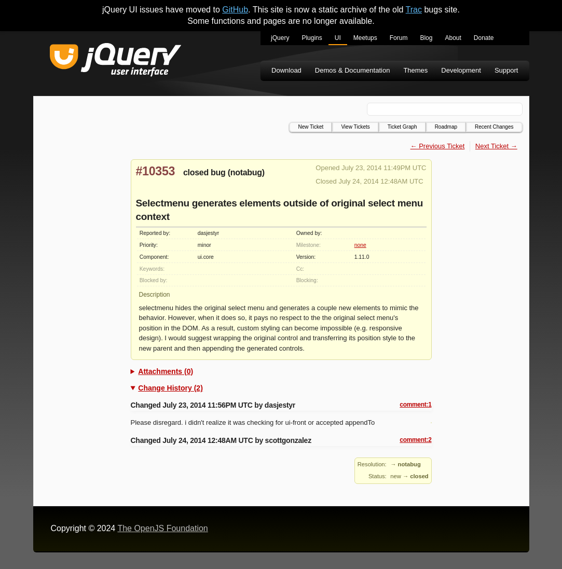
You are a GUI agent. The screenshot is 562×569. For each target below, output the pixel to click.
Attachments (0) (165, 371)
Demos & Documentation (352, 70)
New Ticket (310, 127)
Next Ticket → (496, 146)
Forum (399, 37)
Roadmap (446, 127)
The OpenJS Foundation (162, 528)
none (360, 245)
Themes (415, 70)
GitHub (235, 9)
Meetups (365, 37)
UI (338, 37)
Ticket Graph (402, 127)
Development (461, 70)
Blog (426, 37)
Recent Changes (494, 127)
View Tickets (355, 127)
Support (506, 70)
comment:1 (415, 404)
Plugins (311, 37)
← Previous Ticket (437, 146)
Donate (484, 37)
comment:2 (415, 439)
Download (286, 70)
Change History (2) (170, 388)
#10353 (155, 171)
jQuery (280, 37)
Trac (414, 9)
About (453, 37)
